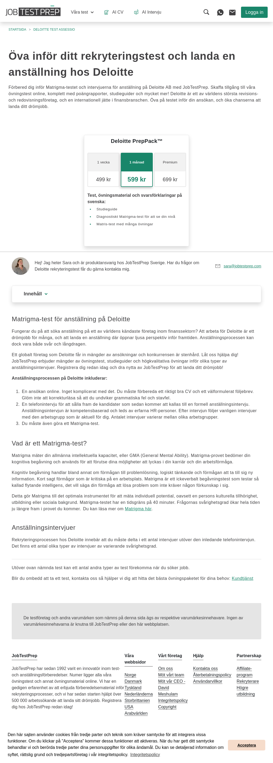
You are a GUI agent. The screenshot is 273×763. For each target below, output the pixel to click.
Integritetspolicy (173, 700)
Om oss (165, 668)
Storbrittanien (137, 700)
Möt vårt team (171, 675)
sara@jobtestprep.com (242, 266)
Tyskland (133, 687)
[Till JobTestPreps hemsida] (33, 11)
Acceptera (246, 745)
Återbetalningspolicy (212, 675)
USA (129, 707)
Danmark (133, 681)
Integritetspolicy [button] (145, 754)
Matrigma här (138, 509)
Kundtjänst (242, 578)
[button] (82, 12)
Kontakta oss (205, 668)
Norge (130, 675)
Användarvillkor (207, 681)
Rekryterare (248, 681)
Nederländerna (139, 694)
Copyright (167, 707)
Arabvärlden (136, 713)
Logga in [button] (254, 12)
